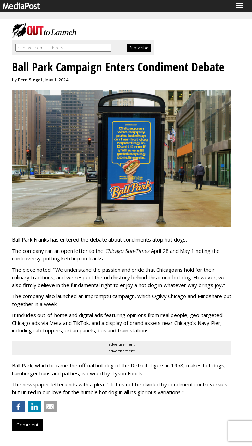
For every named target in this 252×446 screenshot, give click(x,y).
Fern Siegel (30, 80)
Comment (27, 425)
